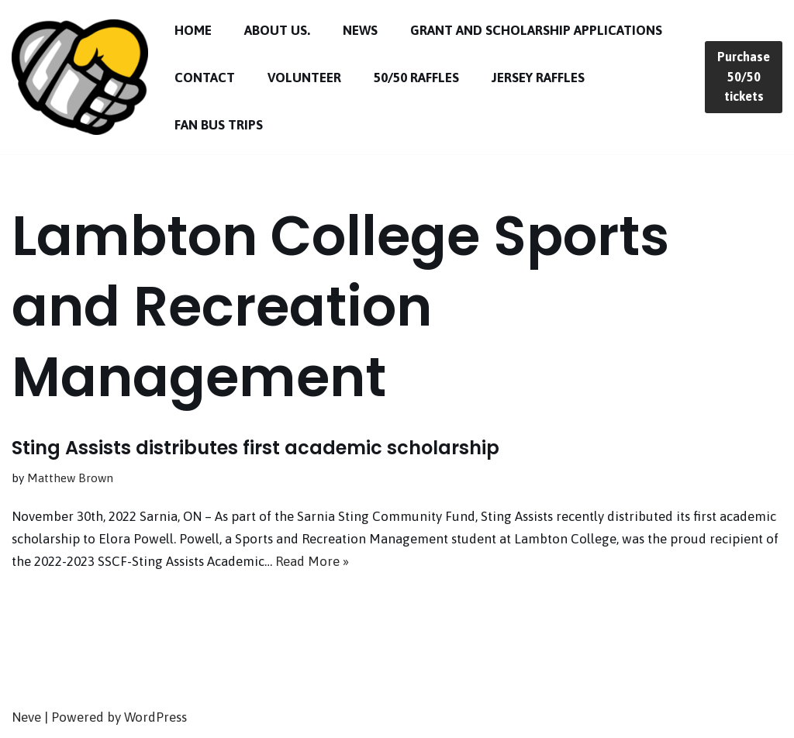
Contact (204, 77)
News (360, 30)
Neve (26, 717)
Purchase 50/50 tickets (743, 76)
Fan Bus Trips (218, 125)
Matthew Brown (70, 478)
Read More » (312, 561)
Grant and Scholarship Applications (536, 30)
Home (193, 30)
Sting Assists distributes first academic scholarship (255, 447)
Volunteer (304, 77)
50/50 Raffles (416, 77)
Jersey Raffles (538, 77)
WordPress (155, 717)
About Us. (277, 30)
